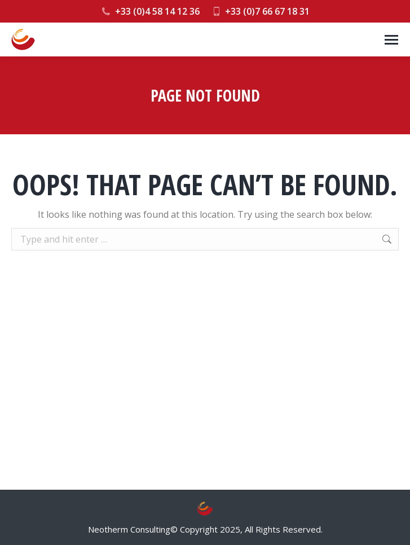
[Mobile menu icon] (391, 40)
